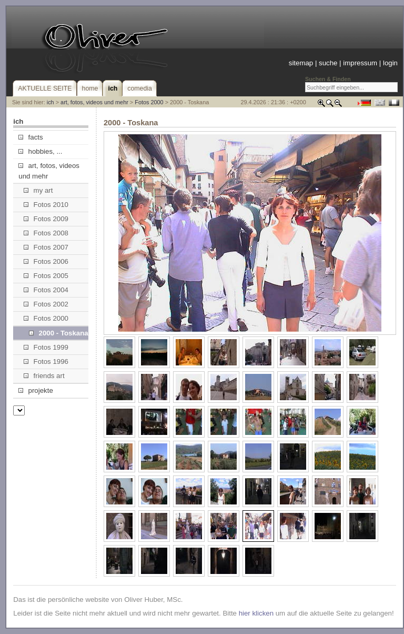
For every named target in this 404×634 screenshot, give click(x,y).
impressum (360, 63)
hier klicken (256, 613)
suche (328, 63)
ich (50, 102)
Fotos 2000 (149, 102)
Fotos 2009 (46, 219)
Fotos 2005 (46, 276)
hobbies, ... (40, 151)
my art (38, 190)
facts (30, 137)
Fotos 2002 (46, 304)
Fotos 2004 (46, 290)
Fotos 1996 (46, 361)
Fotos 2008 (46, 233)
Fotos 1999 (46, 347)
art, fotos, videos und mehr (94, 102)
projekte (35, 390)
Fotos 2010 (46, 205)
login (390, 63)
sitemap (301, 63)
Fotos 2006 (46, 261)
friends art (44, 376)
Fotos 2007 (46, 247)
